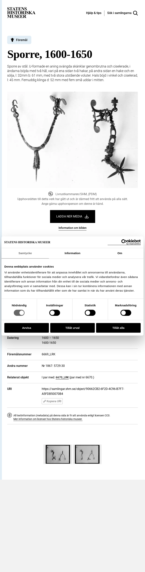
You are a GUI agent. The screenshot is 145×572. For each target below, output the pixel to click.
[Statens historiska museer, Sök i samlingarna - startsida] (21, 12)
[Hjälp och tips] (93, 13)
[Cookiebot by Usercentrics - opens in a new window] (124, 242)
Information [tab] (72, 253)
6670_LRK (62, 377)
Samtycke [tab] (25, 253)
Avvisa (26, 327)
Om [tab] (119, 253)
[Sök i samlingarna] (122, 13)
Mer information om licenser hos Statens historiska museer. (48, 419)
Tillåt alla (118, 327)
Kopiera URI (52, 401)
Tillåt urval (73, 327)
